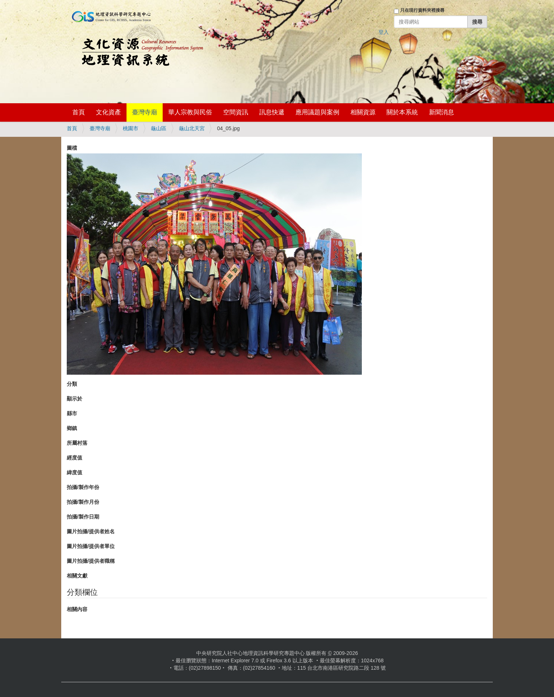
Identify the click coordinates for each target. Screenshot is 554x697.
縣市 (72, 413)
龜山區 (158, 128)
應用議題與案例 (317, 112)
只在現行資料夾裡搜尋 (422, 10)
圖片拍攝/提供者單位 (91, 546)
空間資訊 (235, 112)
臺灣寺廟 (144, 112)
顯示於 (74, 399)
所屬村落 (77, 443)
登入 (383, 32)
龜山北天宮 (192, 128)
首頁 (78, 112)
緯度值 (74, 472)
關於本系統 (402, 112)
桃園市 (130, 128)
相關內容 (77, 609)
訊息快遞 (271, 112)
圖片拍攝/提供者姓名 (91, 531)
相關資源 (362, 112)
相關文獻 (77, 576)
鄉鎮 (72, 428)
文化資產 (108, 112)
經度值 (74, 458)
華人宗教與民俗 (190, 112)
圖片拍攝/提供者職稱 (91, 561)
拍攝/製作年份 (83, 487)
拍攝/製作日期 (83, 517)
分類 (72, 384)
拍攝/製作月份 (83, 502)
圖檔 (72, 148)
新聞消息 (441, 112)
